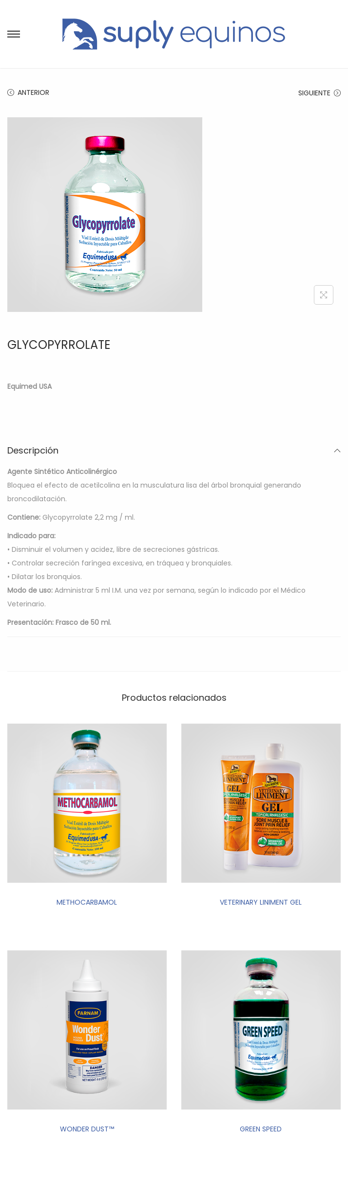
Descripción (174, 450)
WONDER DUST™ (87, 1129)
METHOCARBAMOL (87, 902)
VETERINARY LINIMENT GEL (261, 902)
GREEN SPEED (261, 1129)
